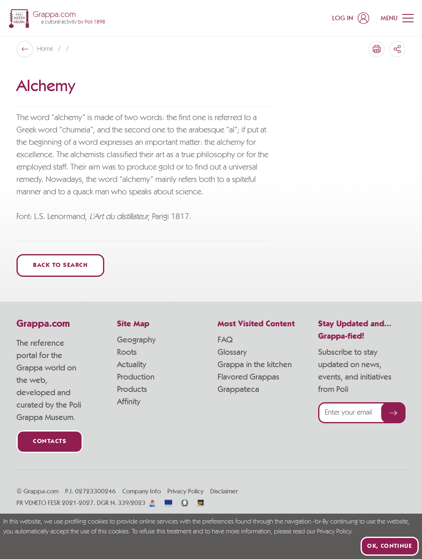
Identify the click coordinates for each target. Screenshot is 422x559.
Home (46, 49)
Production (136, 377)
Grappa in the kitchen (255, 365)
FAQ (225, 340)
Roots (127, 352)
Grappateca (238, 389)
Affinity (129, 402)
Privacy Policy (185, 491)
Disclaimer (224, 491)
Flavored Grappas (248, 377)
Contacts (49, 442)
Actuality (131, 365)
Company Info (141, 491)
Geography (136, 340)
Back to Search (60, 265)
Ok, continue (389, 546)
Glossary (232, 352)
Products (132, 389)
